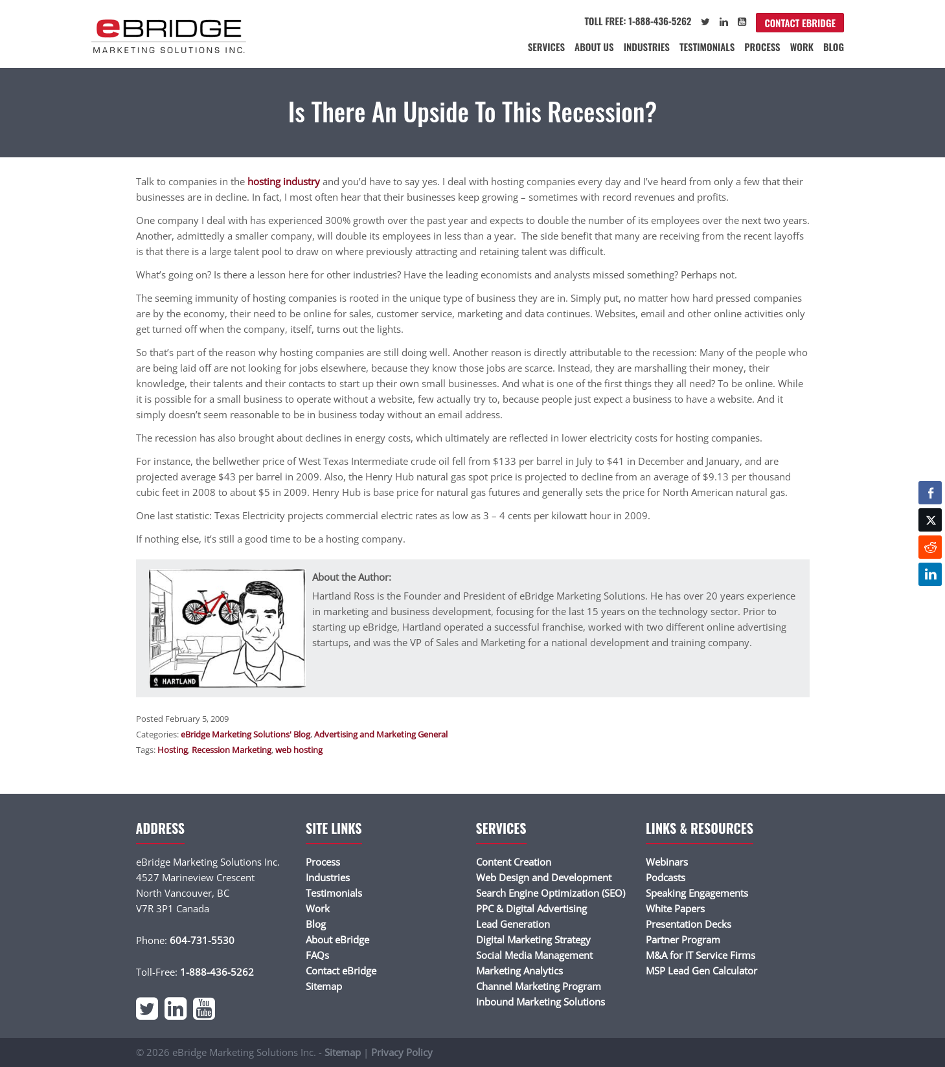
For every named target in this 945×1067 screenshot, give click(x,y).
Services (546, 46)
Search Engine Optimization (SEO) (550, 892)
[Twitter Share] (930, 520)
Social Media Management (534, 955)
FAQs (317, 955)
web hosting (299, 750)
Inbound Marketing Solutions (540, 1001)
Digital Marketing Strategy (533, 939)
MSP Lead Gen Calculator (701, 970)
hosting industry (283, 181)
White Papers (675, 908)
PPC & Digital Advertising (531, 908)
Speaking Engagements (697, 892)
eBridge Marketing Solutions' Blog (245, 734)
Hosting (172, 750)
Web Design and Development (543, 877)
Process (762, 46)
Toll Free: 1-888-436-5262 (637, 21)
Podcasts (665, 877)
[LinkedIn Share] (930, 574)
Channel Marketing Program (538, 986)
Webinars (667, 861)
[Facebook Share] (930, 492)
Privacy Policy (402, 1052)
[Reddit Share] (930, 547)
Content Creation (513, 861)
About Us (594, 46)
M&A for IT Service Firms (700, 955)
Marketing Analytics (519, 970)
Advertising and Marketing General (381, 734)
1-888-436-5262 (217, 971)
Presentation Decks (688, 923)
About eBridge (337, 939)
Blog (833, 46)
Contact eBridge (800, 23)
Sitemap (324, 986)
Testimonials (706, 46)
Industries (647, 46)
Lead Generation (513, 923)
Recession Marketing (231, 750)
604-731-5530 (202, 940)
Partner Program (683, 939)
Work (802, 46)
